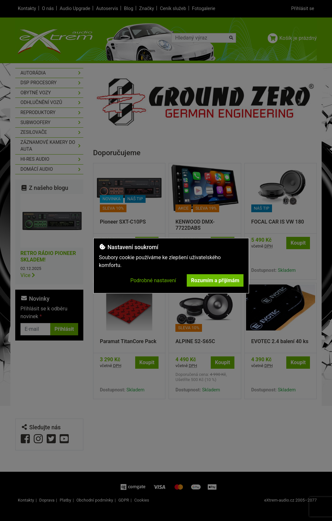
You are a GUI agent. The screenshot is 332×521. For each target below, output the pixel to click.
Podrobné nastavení (153, 280)
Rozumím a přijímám (215, 280)
